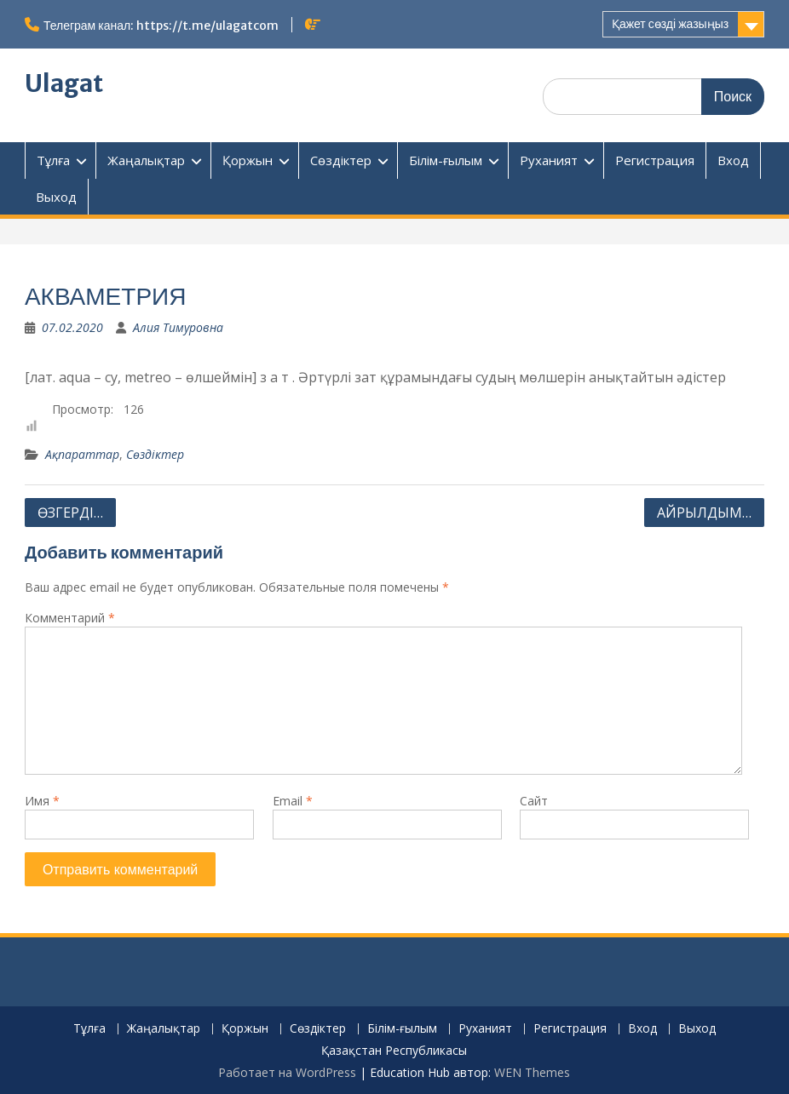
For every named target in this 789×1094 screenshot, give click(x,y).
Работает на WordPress (287, 1072)
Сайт (534, 801)
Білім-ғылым (445, 160)
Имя (42, 801)
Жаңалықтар (146, 160)
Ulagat (64, 83)
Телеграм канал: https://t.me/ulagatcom (161, 25)
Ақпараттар (82, 454)
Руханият (549, 160)
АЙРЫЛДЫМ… (704, 512)
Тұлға (53, 160)
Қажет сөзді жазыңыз (670, 24)
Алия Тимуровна (178, 327)
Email (293, 801)
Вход (733, 160)
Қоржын (247, 160)
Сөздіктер (340, 160)
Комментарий (70, 618)
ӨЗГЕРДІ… (70, 512)
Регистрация (654, 160)
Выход (56, 196)
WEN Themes (532, 1072)
